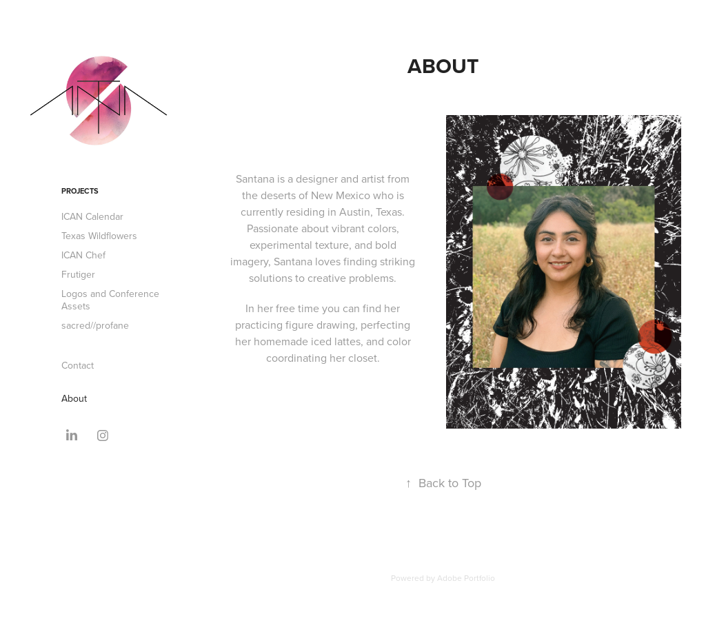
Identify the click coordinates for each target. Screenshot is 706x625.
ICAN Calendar (92, 216)
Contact (77, 365)
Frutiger (78, 274)
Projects (80, 190)
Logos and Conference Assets (110, 300)
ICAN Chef (83, 255)
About (74, 398)
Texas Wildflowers (99, 236)
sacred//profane (95, 325)
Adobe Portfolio (466, 578)
